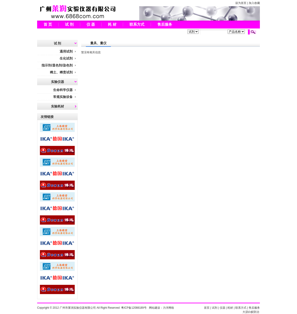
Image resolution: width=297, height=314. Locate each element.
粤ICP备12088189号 (133, 307)
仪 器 (91, 24)
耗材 (230, 307)
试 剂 (69, 24)
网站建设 (154, 307)
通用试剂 (66, 51)
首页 (207, 307)
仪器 (222, 307)
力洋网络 (168, 307)
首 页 (48, 24)
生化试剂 (66, 58)
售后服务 (164, 24)
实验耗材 (57, 106)
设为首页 (240, 3)
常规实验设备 (63, 97)
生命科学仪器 (63, 90)
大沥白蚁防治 (250, 312)
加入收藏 (254, 3)
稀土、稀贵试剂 (61, 72)
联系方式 (136, 24)
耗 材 (112, 24)
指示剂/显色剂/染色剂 (57, 65)
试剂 (214, 307)
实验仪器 (57, 82)
